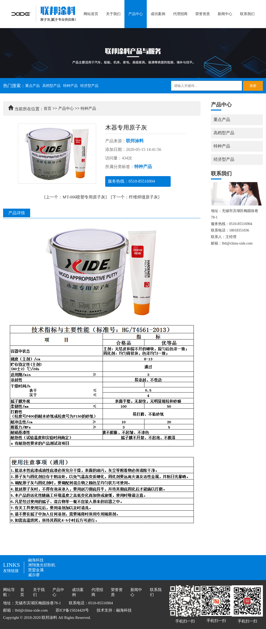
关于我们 (113, 14)
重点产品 (32, 86)
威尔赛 (34, 575)
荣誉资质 (202, 14)
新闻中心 (225, 14)
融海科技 (36, 560)
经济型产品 (89, 86)
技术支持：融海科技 (114, 610)
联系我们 (247, 14)
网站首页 (91, 14)
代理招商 (180, 14)
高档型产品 (51, 86)
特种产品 (70, 86)
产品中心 (135, 14)
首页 (47, 108)
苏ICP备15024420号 (72, 610)
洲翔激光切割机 (41, 565)
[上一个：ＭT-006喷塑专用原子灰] (75, 197)
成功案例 (158, 14)
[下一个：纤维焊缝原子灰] (135, 197)
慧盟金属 (36, 570)
